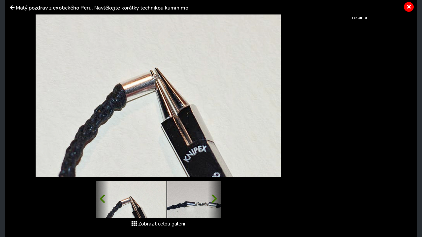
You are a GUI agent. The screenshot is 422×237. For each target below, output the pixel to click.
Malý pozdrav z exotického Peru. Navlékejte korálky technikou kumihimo (102, 8)
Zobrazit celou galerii (158, 223)
